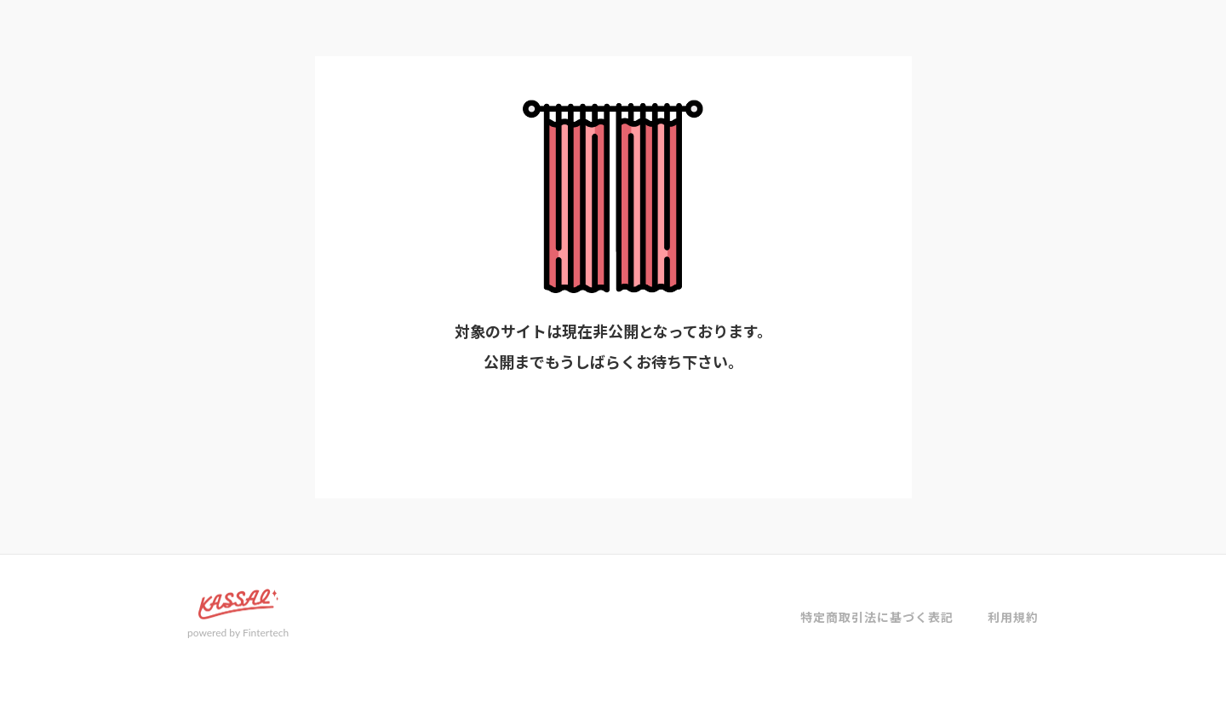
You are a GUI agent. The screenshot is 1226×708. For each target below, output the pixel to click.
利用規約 (1013, 617)
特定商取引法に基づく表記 (877, 617)
